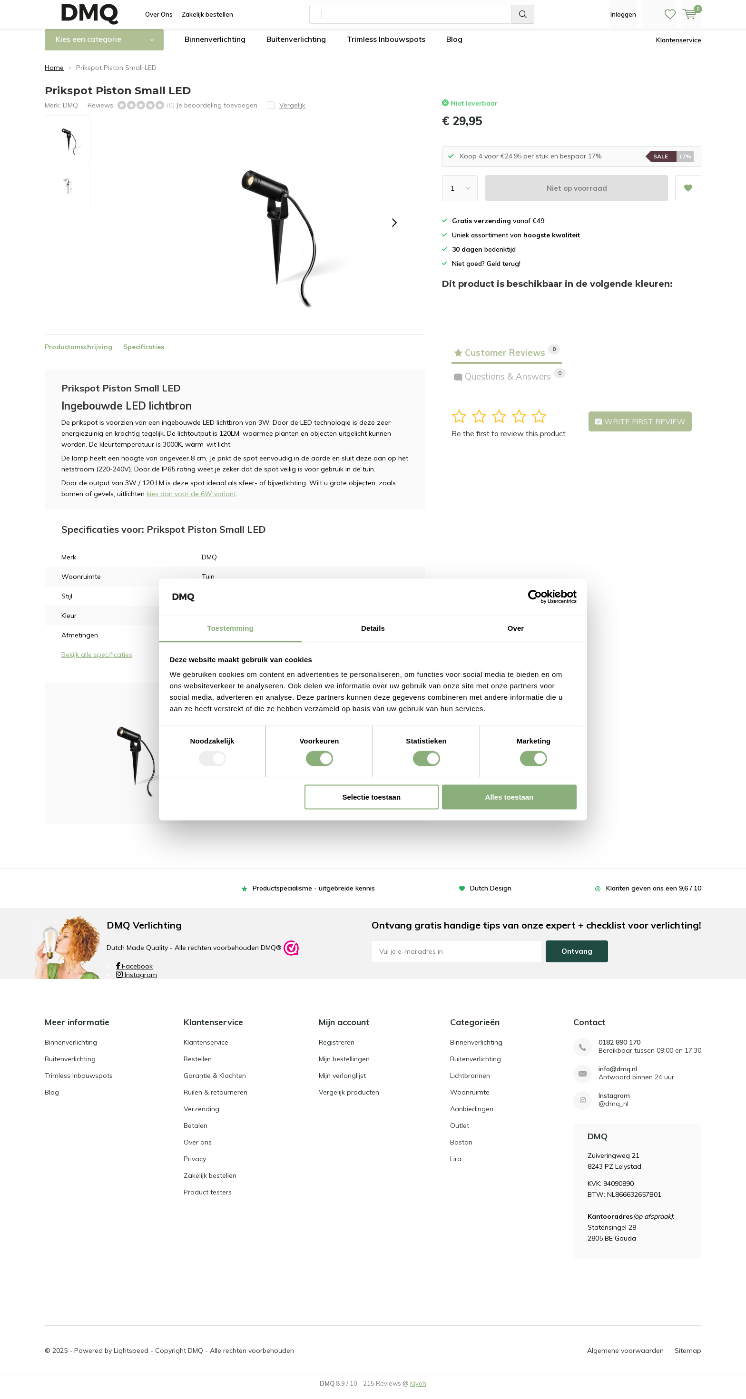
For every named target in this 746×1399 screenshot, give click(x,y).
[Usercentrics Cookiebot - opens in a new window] (535, 596)
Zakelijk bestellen (207, 14)
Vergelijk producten (349, 1099)
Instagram (136, 982)
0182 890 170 (619, 1049)
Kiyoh (418, 1390)
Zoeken (522, 14)
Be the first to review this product (509, 440)
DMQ (70, 112)
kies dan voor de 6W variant (191, 501)
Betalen (195, 1132)
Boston (461, 1149)
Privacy (195, 1165)
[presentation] (394, 229)
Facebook (134, 973)
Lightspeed (131, 1357)
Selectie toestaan (372, 796)
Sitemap (688, 1357)
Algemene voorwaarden (625, 1357)
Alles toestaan (509, 796)
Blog (454, 46)
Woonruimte (470, 1099)
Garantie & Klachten (215, 1082)
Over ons (198, 1149)
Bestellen (198, 1065)
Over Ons (159, 14)
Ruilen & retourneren (215, 1099)
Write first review (640, 428)
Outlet (459, 1132)
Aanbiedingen (471, 1115)
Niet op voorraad (577, 195)
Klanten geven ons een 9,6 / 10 (653, 895)
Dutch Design (490, 895)
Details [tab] (373, 628)
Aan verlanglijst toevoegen (688, 192)
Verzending (201, 1115)
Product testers (208, 1198)
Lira (455, 1165)
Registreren (336, 1049)
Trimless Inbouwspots (386, 46)
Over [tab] (516, 628)
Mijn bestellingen (344, 1065)
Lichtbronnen (470, 1082)
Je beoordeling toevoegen (216, 112)
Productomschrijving (78, 353)
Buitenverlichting (296, 46)
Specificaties (143, 353)
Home (54, 74)
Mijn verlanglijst (342, 1082)
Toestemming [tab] (230, 628)
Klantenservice (678, 47)
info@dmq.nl (618, 1076)
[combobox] (410, 14)
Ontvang (576, 958)
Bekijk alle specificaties (96, 661)
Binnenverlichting (215, 46)
